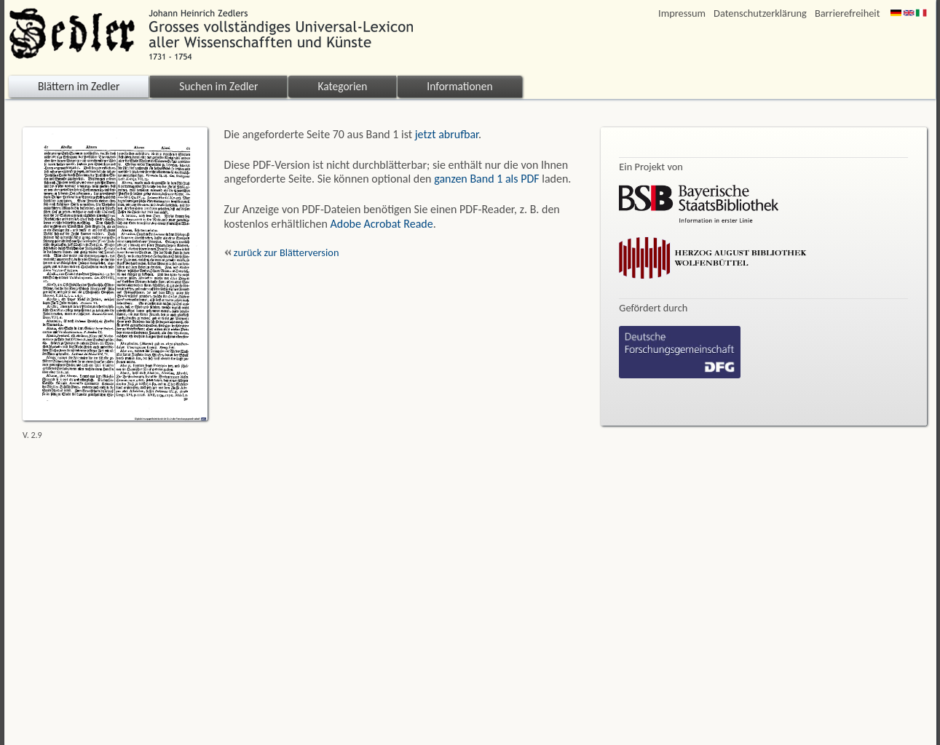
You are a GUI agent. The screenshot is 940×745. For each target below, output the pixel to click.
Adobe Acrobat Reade (382, 224)
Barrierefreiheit (847, 13)
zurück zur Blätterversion (281, 252)
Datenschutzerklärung (760, 13)
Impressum (682, 13)
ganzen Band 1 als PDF (486, 179)
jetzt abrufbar (446, 134)
